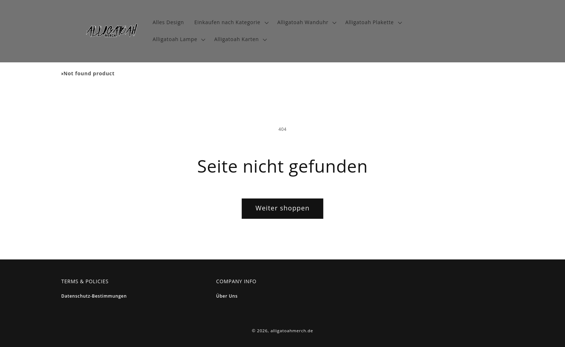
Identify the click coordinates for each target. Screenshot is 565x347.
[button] (230, 22)
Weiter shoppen (282, 208)
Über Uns (227, 296)
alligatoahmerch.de (292, 330)
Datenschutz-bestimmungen (94, 296)
